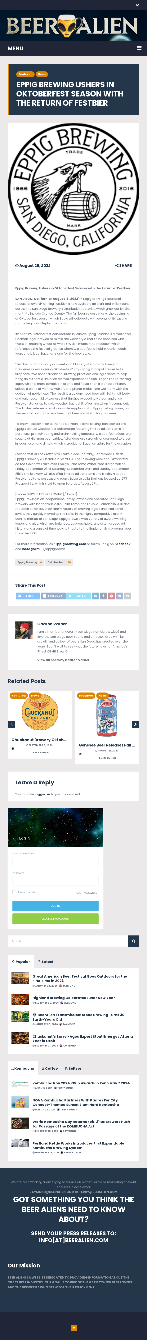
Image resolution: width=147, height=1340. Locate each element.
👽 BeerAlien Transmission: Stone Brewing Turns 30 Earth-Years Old (78, 1017)
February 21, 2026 (45, 1046)
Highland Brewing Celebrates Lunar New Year (74, 998)
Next (135, 724)
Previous (11, 724)
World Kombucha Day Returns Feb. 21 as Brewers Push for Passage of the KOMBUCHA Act (81, 1124)
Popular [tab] (20, 962)
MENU (16, 48)
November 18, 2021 (46, 1152)
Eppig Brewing (30, 562)
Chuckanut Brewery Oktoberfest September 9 (56, 740)
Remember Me (23, 892)
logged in (42, 794)
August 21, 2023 (106, 751)
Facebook (122, 544)
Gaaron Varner (52, 624)
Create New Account (56, 919)
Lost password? (87, 893)
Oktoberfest (61, 562)
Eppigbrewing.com (71, 544)
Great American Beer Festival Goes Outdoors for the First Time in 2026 (80, 979)
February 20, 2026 (46, 1003)
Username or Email (23, 853)
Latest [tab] (45, 962)
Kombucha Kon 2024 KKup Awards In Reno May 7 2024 (81, 1083)
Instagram (31, 549)
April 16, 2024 (42, 1088)
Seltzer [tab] (73, 1068)
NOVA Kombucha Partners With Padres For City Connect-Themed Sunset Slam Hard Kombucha (76, 1102)
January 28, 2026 (45, 986)
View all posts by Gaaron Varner (63, 660)
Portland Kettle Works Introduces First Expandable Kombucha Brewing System (78, 1145)
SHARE (123, 265)
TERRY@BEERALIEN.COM (98, 1192)
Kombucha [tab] (22, 1068)
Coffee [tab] (50, 1068)
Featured (25, 74)
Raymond (67, 986)
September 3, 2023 (39, 745)
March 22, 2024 (44, 1109)
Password (18, 873)
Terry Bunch (30, 751)
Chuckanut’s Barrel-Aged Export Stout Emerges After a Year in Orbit (83, 1038)
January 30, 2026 (45, 1024)
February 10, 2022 (45, 1131)
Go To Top (74, 1328)
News (42, 74)
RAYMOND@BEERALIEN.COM (51, 1192)
